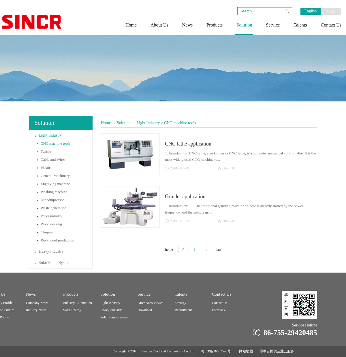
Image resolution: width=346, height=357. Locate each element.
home (169, 250)
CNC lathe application (188, 144)
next (206, 249)
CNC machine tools (180, 123)
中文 (331, 11)
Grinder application (185, 196)
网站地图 (245, 351)
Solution (123, 123)
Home (106, 123)
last (219, 250)
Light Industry (148, 123)
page (182, 249)
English (310, 11)
